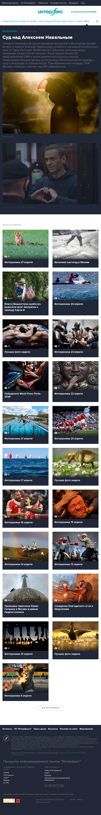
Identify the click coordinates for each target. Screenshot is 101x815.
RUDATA (48, 775)
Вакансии (53, 729)
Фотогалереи (9, 31)
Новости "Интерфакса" (53, 770)
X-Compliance (8, 775)
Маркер (6, 780)
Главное (6, 21)
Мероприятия (86, 729)
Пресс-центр (40, 729)
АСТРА (6, 783)
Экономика (32, 21)
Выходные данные (43, 802)
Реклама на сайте (68, 729)
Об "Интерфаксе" (28, 3)
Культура (48, 21)
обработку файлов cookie (31, 749)
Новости (71, 21)
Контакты (7, 729)
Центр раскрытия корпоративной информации (57, 779)
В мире (23, 21)
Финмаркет (74, 3)
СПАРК (6, 773)
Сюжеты (80, 21)
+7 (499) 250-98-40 (74, 753)
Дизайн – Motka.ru (76, 800)
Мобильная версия (10, 3)
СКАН (47, 773)
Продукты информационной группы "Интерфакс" (42, 761)
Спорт (41, 21)
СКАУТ (6, 778)
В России (15, 21)
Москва (56, 21)
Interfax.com (43, 3)
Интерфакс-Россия (58, 3)
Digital (64, 21)
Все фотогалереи (50, 708)
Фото (86, 21)
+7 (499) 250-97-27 (17, 755)
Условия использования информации (50, 800)
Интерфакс (50, 12)
